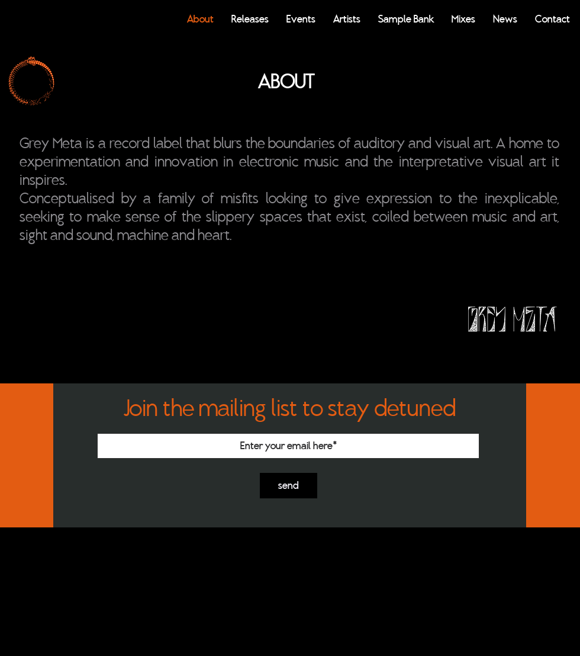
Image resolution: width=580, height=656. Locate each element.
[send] (288, 485)
